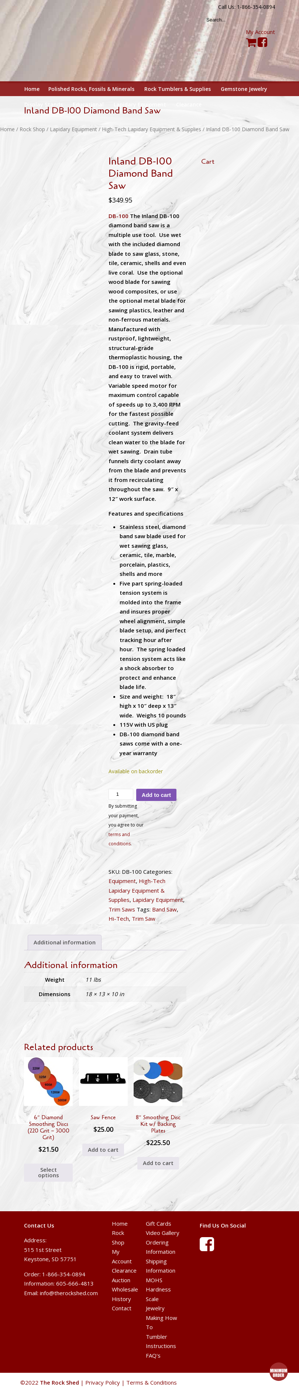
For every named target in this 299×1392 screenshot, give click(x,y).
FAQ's (153, 1355)
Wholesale (125, 1289)
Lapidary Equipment (73, 129)
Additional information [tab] (65, 942)
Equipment (122, 881)
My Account (260, 31)
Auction (121, 1280)
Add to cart (156, 795)
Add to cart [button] (103, 1149)
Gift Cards (158, 1223)
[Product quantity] (121, 794)
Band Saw (164, 909)
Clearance (124, 1270)
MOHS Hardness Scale (158, 1289)
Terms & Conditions (151, 1382)
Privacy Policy (102, 1382)
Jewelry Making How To (161, 1317)
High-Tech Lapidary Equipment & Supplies (151, 129)
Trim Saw (143, 918)
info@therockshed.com (69, 1293)
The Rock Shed (67, 41)
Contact (121, 1308)
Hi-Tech (119, 918)
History (121, 1299)
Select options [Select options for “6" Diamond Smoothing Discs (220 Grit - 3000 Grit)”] (48, 1172)
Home (7, 129)
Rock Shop (32, 129)
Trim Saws (122, 909)
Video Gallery (162, 1232)
